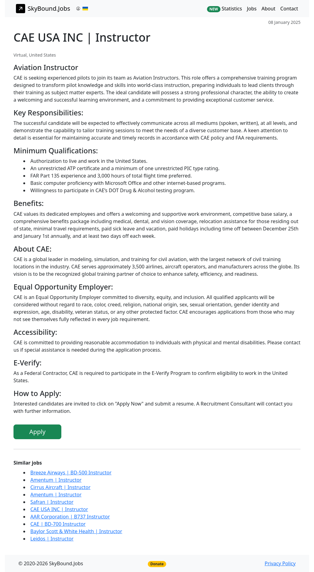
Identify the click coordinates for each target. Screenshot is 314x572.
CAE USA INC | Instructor (59, 509)
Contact (289, 8)
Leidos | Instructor (52, 538)
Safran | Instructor (52, 502)
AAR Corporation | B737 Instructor (70, 516)
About (268, 8)
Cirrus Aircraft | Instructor (60, 487)
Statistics (224, 8)
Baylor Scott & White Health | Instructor (76, 531)
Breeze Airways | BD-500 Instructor (71, 472)
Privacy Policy (280, 563)
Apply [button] (37, 432)
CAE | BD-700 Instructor (58, 524)
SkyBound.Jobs (43, 8)
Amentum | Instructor (56, 480)
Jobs (252, 8)
